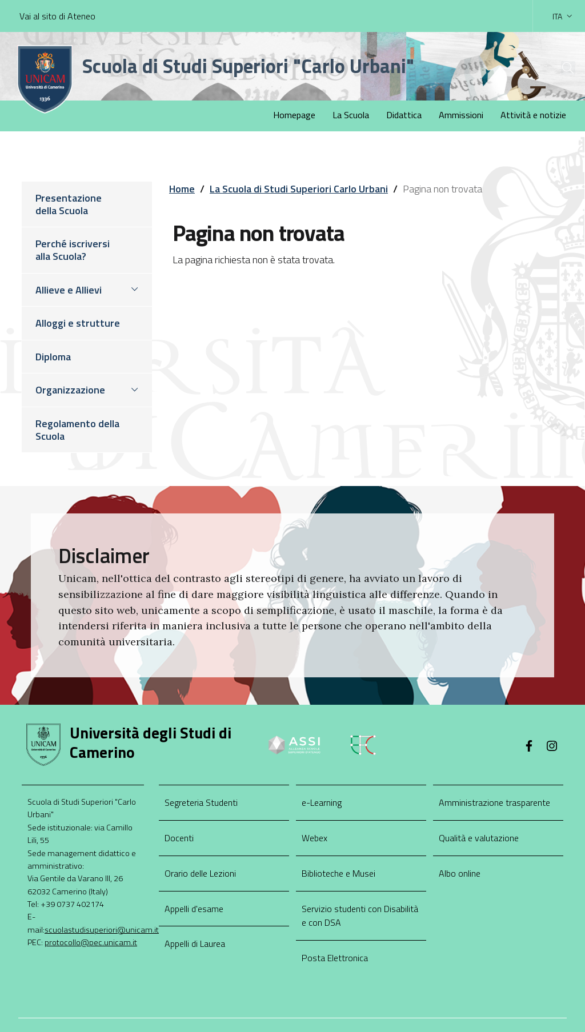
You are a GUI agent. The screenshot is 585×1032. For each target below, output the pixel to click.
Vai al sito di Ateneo (57, 16)
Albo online (459, 873)
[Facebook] (529, 747)
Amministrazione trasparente (494, 802)
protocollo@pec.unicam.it (91, 942)
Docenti (179, 838)
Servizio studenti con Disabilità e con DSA (360, 916)
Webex (314, 838)
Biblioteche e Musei (338, 873)
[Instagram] (551, 747)
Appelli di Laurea (195, 943)
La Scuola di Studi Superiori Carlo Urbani (299, 188)
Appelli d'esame (194, 908)
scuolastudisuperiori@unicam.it (102, 929)
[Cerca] (557, 68)
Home (182, 188)
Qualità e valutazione (479, 838)
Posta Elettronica (335, 958)
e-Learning (322, 802)
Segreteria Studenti (201, 802)
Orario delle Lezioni (200, 873)
